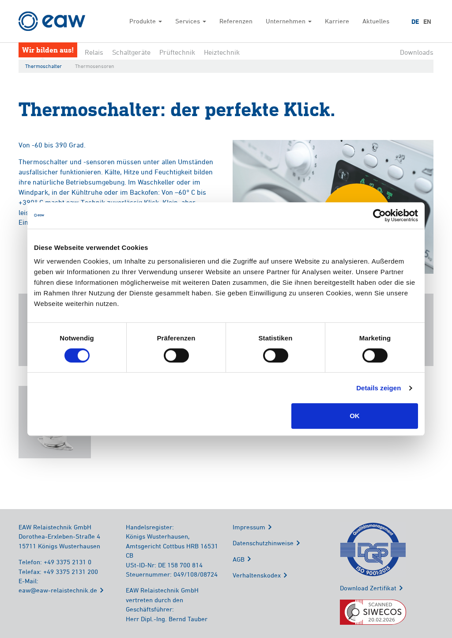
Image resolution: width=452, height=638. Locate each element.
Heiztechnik (222, 52)
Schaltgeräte (131, 52)
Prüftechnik (177, 52)
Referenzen (235, 21)
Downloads (416, 52)
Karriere (337, 21)
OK (355, 415)
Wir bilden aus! (48, 49)
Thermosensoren (94, 66)
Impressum (249, 527)
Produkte (145, 21)
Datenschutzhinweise (263, 543)
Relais (94, 52)
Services (190, 21)
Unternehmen (289, 21)
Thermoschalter (43, 66)
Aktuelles (375, 21)
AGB (239, 559)
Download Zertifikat (368, 588)
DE (415, 22)
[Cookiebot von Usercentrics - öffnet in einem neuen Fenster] (379, 215)
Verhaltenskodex (257, 575)
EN (427, 22)
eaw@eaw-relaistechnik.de (58, 590)
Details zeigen (378, 388)
